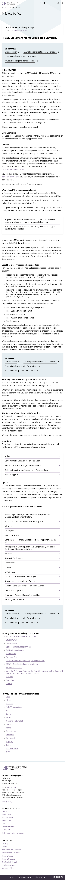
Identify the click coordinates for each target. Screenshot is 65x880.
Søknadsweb (11, 643)
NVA (8, 752)
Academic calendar (9, 865)
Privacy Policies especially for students (21, 56)
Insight (8, 456)
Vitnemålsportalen (14, 668)
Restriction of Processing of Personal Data (23, 466)
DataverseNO (12, 749)
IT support (6, 830)
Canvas (9, 684)
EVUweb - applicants (15, 650)
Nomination (11, 654)
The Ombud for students (11, 853)
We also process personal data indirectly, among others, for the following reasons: (30, 228)
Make (8, 728)
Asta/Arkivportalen (14, 707)
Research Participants (14, 558)
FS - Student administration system (21, 637)
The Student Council (9, 862)
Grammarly (11, 738)
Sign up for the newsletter (19, 877)
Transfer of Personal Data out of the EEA (22, 595)
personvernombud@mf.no (13, 170)
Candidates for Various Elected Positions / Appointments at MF (30, 541)
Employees (9, 531)
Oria (8, 697)
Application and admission (11, 850)
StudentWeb (6, 814)
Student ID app (12, 657)
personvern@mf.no (19, 30)
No (58, 3)
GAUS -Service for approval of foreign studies (25, 661)
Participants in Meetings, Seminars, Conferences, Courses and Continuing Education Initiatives (31, 548)
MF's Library (10, 572)
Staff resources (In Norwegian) (13, 833)
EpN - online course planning (18, 647)
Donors (8, 567)
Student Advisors (8, 856)
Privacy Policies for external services (20, 61)
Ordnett (9, 724)
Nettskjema (11, 731)
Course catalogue (8, 827)
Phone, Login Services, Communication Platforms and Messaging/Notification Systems (27, 516)
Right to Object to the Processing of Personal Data (26, 470)
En (61, 3)
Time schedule (7, 821)
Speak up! (5, 844)
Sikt (7, 711)
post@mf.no (11, 787)
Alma (8, 700)
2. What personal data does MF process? (40, 52)
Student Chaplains (8, 859)
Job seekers (9, 526)
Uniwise (9, 677)
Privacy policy (7, 801)
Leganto (9, 704)
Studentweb (11, 640)
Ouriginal (10, 680)
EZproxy (9, 742)
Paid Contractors (12, 535)
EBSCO (9, 718)
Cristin (9, 714)
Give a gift (39, 877)
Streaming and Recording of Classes (20, 581)
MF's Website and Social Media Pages (20, 577)
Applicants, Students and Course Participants (24, 522)
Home (4, 7)
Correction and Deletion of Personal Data (22, 461)
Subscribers (10, 563)
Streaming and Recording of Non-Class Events (24, 586)
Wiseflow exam (7, 818)
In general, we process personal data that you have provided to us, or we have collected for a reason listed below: (30, 221)
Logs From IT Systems (14, 590)
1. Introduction (11, 52)
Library (4, 847)
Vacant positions (8, 868)
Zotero (9, 745)
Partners (8, 554)
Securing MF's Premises (15, 600)
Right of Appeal (11, 475)
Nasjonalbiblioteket (14, 721)
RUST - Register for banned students (22, 664)
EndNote (10, 735)
